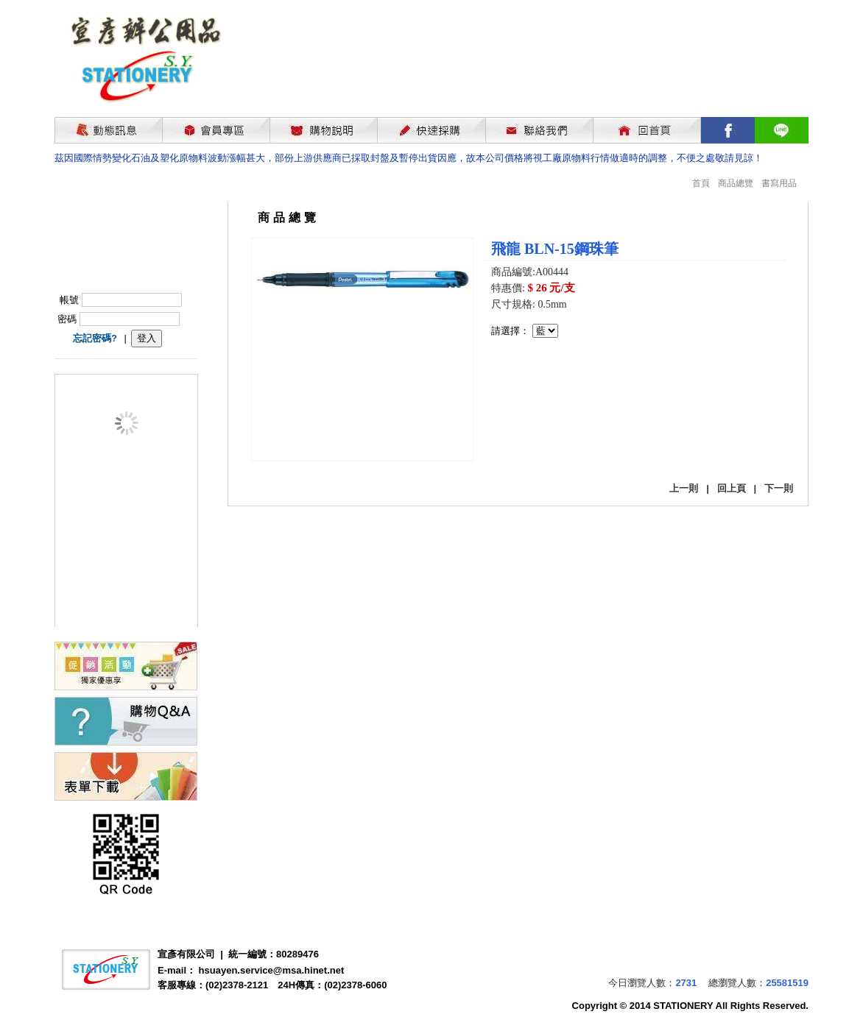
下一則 (778, 488)
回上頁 (731, 488)
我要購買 (529, 377)
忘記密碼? (95, 338)
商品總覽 (735, 183)
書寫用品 (779, 183)
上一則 (683, 488)
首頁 (701, 183)
